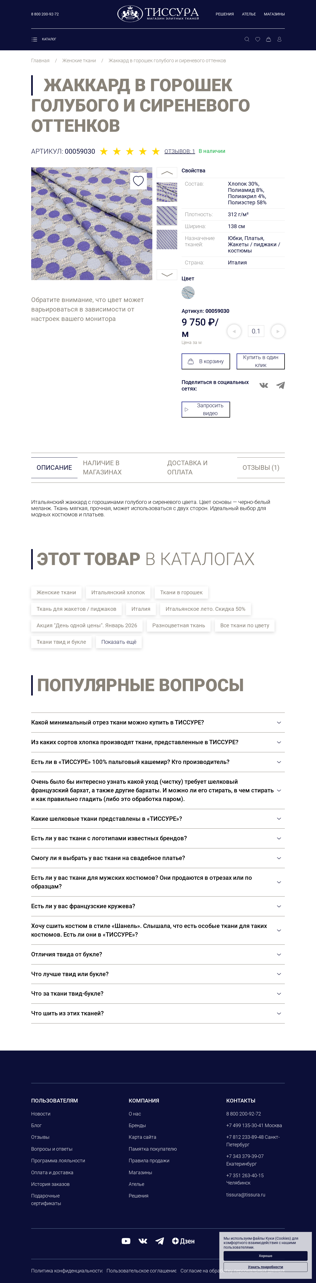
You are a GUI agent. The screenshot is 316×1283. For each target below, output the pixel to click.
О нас (135, 1114)
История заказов (50, 1184)
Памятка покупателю (153, 1149)
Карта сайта (142, 1137)
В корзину (206, 361)
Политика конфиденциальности (67, 1271)
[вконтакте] (142, 1240)
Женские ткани (56, 592)
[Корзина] (268, 39)
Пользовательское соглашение (142, 1271)
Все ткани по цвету (244, 625)
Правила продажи (149, 1160)
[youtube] (126, 1240)
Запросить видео (204, 409)
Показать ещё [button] (118, 642)
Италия (140, 609)
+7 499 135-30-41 (245, 1125)
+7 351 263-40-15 (245, 1175)
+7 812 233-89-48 (245, 1137)
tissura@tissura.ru (245, 1194)
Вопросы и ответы (52, 1149)
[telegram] (159, 1240)
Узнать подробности (265, 1267)
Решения (225, 14)
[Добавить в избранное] (138, 181)
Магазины (274, 14)
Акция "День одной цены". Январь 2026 (87, 625)
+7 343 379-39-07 (245, 1156)
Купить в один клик (260, 361)
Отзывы (40, 1137)
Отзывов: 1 (180, 151)
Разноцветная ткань (178, 625)
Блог (36, 1125)
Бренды (137, 1125)
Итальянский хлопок (118, 592)
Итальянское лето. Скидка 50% (206, 609)
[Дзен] (183, 1240)
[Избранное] (257, 39)
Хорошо (265, 1256)
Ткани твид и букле (61, 642)
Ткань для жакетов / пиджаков (76, 609)
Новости (40, 1114)
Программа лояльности (58, 1160)
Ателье (249, 14)
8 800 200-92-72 (243, 1114)
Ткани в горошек (181, 592)
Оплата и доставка (52, 1172)
